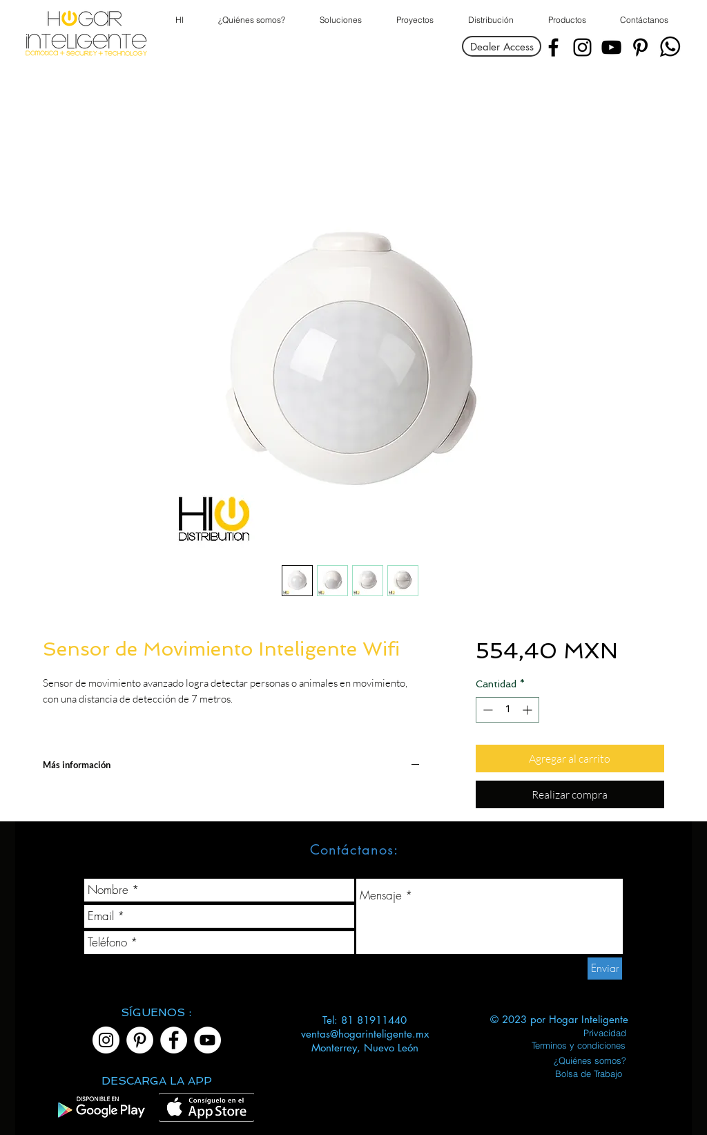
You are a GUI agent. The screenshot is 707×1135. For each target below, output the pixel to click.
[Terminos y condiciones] (578, 1045)
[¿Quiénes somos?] (590, 1060)
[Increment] (528, 710)
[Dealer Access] (501, 46)
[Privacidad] (604, 1032)
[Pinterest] (640, 47)
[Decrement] (486, 710)
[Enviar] (605, 968)
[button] (566, 20)
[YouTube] (611, 47)
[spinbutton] (507, 710)
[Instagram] (582, 47)
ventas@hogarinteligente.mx (365, 1033)
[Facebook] (553, 47)
